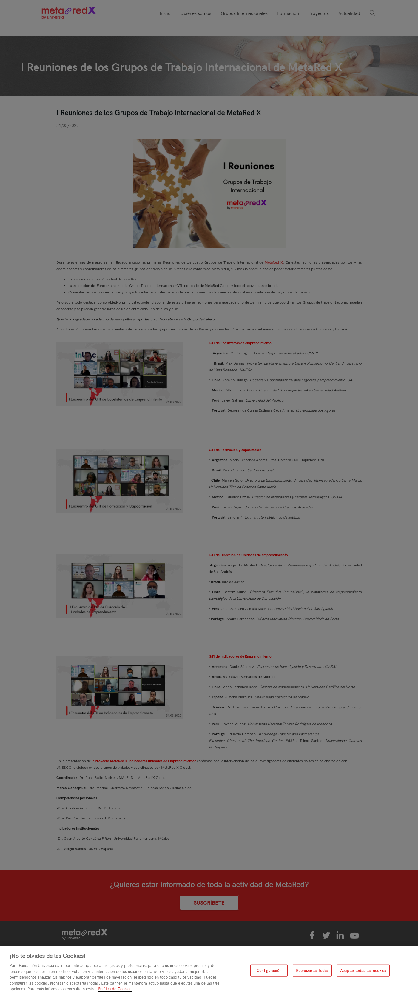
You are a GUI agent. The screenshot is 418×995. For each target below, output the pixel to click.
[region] (209, 970)
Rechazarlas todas (312, 970)
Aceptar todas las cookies (363, 970)
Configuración (269, 970)
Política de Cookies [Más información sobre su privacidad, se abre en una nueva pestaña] (114, 988)
